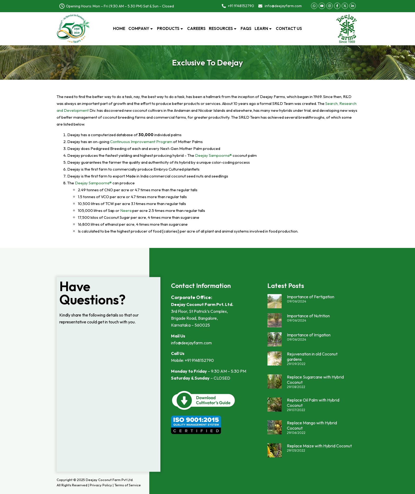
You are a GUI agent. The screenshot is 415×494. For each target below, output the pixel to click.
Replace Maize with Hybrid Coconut (319, 445)
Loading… (108, 401)
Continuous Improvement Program (141, 141)
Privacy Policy (101, 485)
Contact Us (289, 28)
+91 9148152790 (199, 360)
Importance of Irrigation (309, 334)
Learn (264, 28)
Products (170, 28)
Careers (196, 28)
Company (141, 28)
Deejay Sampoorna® (213, 155)
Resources (223, 28)
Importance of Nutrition (308, 315)
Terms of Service (127, 485)
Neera (126, 210)
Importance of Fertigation (310, 296)
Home (119, 28)
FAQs (246, 28)
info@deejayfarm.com (191, 342)
